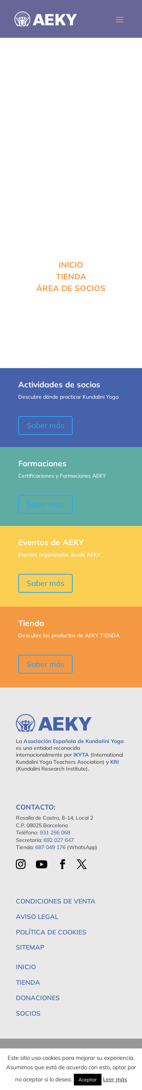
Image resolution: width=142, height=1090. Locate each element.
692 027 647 (59, 840)
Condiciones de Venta (55, 901)
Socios (28, 1013)
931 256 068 (55, 832)
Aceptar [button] (87, 1079)
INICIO (71, 265)
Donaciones (38, 998)
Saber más (45, 425)
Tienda (28, 982)
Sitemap (30, 947)
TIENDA (71, 276)
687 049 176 (50, 847)
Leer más (115, 1079)
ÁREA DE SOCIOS (71, 288)
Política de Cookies (51, 932)
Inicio (26, 967)
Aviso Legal (37, 916)
